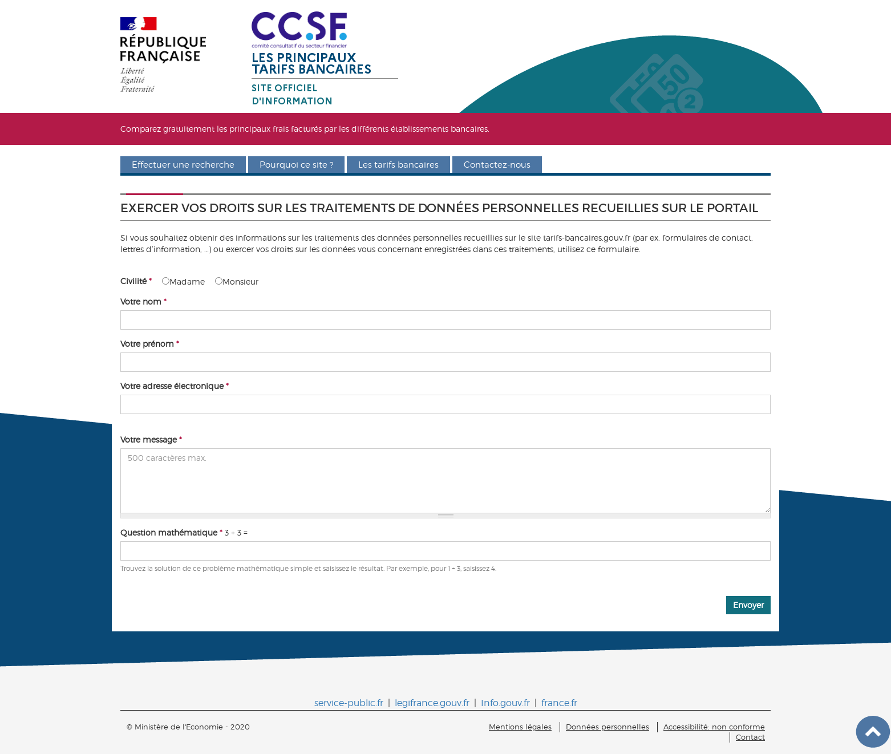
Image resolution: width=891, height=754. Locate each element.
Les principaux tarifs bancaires (311, 63)
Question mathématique (171, 532)
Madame (183, 281)
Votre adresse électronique (174, 386)
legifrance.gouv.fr (432, 703)
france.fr (559, 703)
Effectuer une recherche (183, 164)
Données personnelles (607, 727)
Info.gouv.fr (505, 703)
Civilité (136, 281)
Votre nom (143, 301)
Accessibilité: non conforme (714, 727)
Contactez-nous (497, 164)
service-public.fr (348, 703)
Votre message (151, 439)
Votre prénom (149, 343)
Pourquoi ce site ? (296, 164)
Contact (750, 737)
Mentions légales (520, 727)
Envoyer (748, 605)
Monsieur (236, 281)
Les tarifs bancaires (398, 164)
